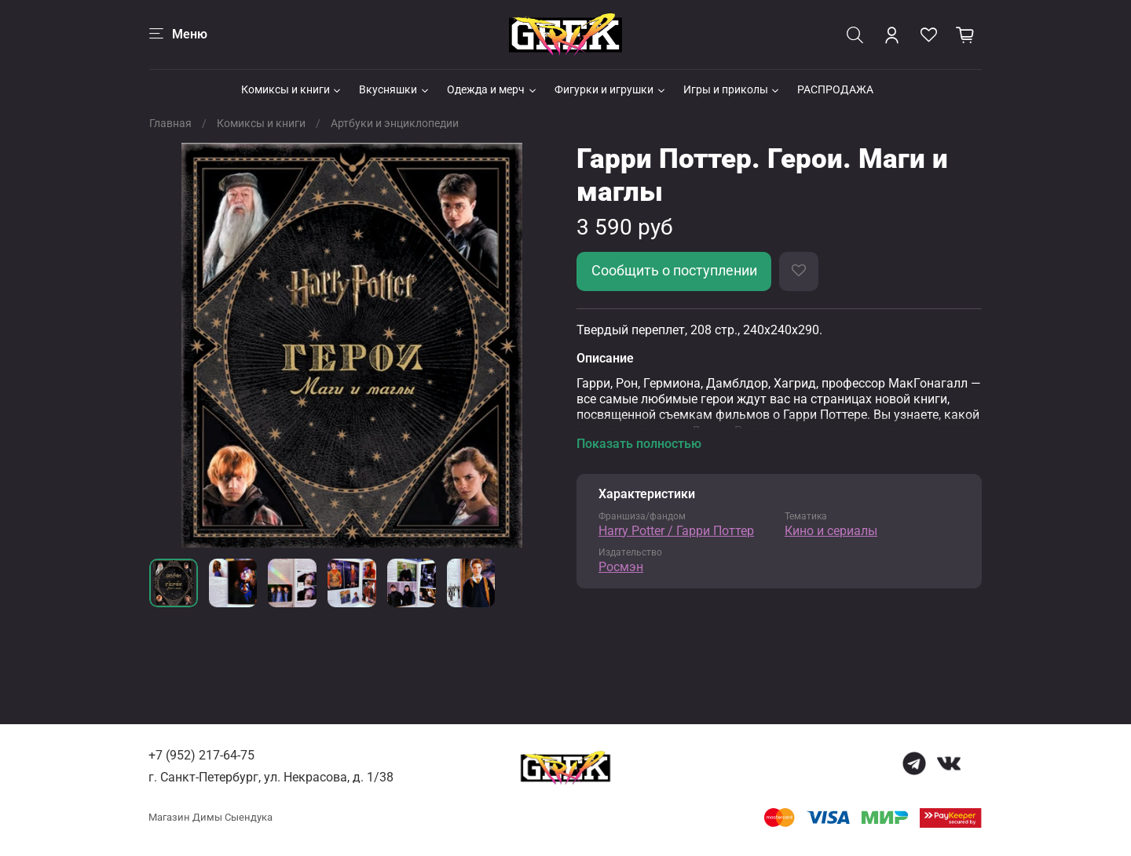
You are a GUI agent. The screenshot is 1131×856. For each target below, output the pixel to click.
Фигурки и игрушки (611, 89)
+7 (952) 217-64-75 (201, 755)
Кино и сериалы (831, 530)
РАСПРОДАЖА (835, 89)
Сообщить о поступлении (674, 271)
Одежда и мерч (492, 89)
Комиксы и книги (292, 89)
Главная (170, 123)
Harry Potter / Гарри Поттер (676, 530)
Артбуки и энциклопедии (395, 123)
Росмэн (620, 566)
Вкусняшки (394, 89)
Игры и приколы (732, 89)
